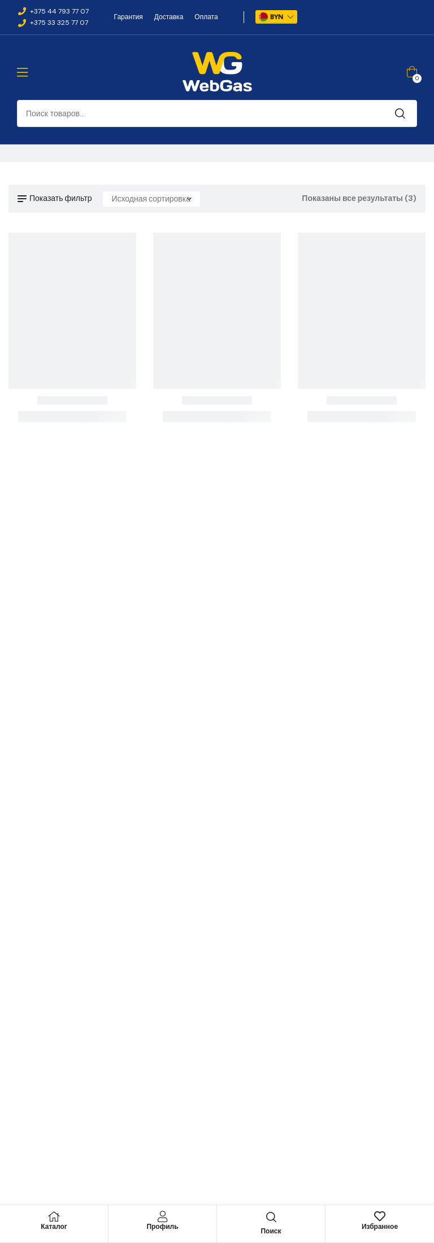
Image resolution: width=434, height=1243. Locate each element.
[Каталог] (54, 1216)
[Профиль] (162, 1216)
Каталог (54, 1227)
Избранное (380, 1227)
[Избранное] (379, 1216)
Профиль (162, 1227)
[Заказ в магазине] (151, 199)
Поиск (400, 113)
